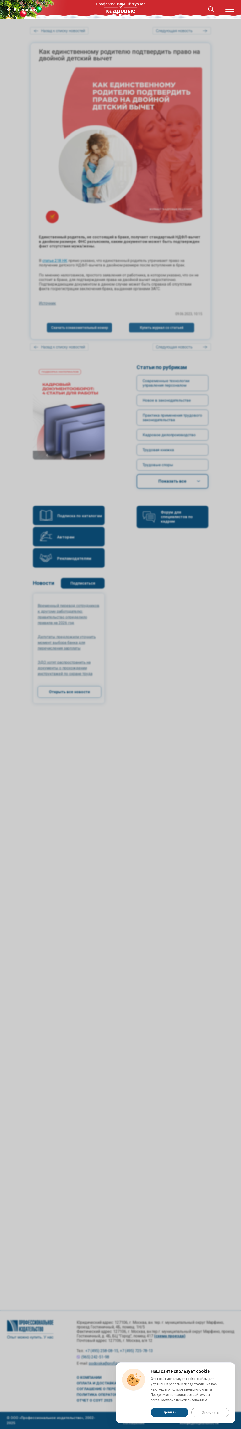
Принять (169, 1412)
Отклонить (210, 1412)
